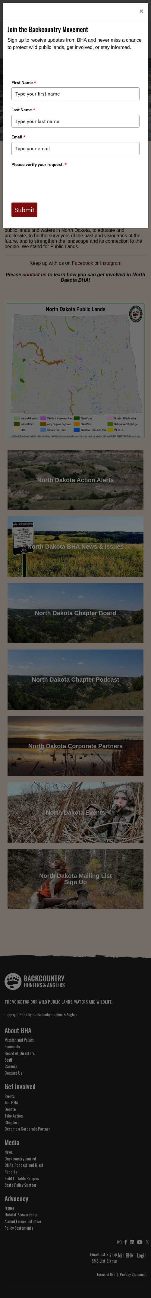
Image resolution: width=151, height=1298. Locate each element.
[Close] (141, 11)
